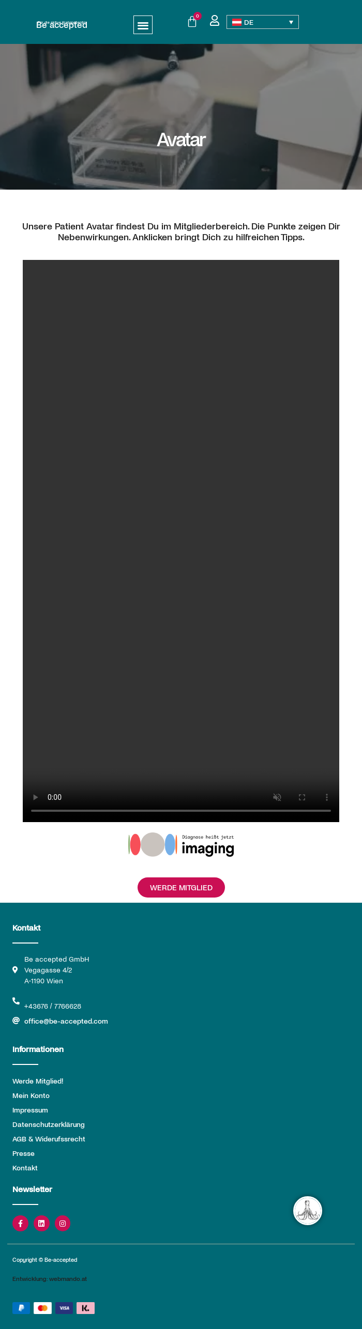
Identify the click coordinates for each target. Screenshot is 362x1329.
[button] (143, 25)
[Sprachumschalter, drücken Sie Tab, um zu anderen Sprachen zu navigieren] (263, 22)
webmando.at (68, 1278)
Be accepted (61, 24)
